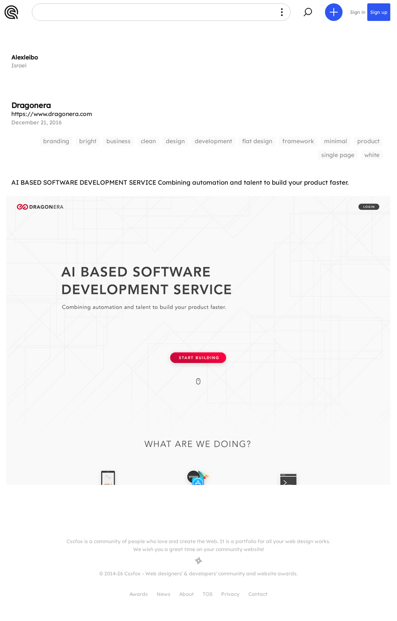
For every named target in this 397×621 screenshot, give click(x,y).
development (213, 141)
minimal (335, 141)
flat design (257, 141)
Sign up (378, 12)
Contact (258, 594)
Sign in (358, 12)
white (371, 155)
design (175, 141)
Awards (138, 594)
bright (87, 141)
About (186, 594)
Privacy (230, 594)
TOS (207, 594)
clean (148, 141)
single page (337, 155)
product (368, 141)
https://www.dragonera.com (51, 114)
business (118, 141)
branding (56, 141)
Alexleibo (24, 57)
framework (298, 141)
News (163, 594)
